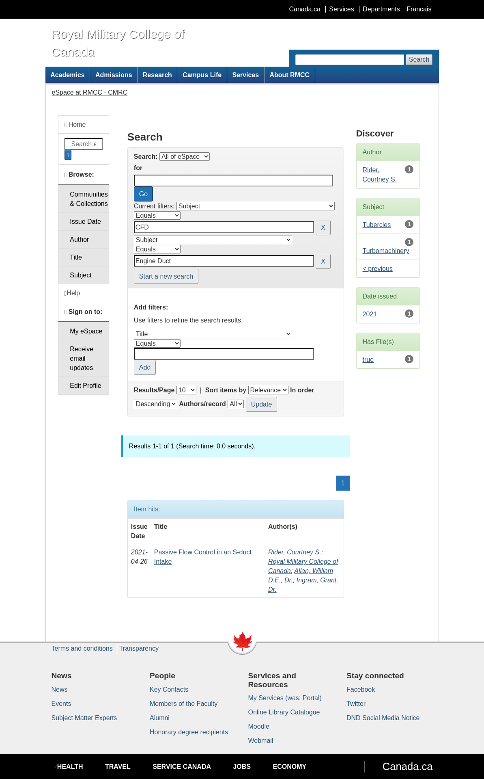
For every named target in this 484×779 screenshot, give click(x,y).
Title (76, 257)
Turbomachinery (386, 250)
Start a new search (166, 276)
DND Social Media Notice (383, 717)
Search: (146, 156)
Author (79, 239)
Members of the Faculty (183, 703)
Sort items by (225, 390)
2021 (370, 314)
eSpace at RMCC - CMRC (90, 92)
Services (341, 9)
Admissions (113, 74)
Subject (80, 275)
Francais (419, 9)
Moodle (258, 726)
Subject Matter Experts (84, 717)
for (138, 167)
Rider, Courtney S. (294, 552)
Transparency (139, 648)
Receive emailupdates (81, 358)
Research (157, 74)
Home (75, 124)
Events (61, 703)
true (368, 359)
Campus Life (202, 74)
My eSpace (86, 331)
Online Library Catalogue (284, 712)
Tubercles (377, 224)
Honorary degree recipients (189, 732)
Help (72, 293)
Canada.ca (304, 9)
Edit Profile (85, 385)
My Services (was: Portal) (285, 698)
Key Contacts (169, 689)
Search (419, 59)
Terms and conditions (82, 648)
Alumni (160, 717)
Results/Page (154, 390)
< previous (378, 268)
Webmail (260, 740)
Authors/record (202, 403)
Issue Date (85, 221)
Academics (67, 74)
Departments (381, 9)
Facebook (360, 689)
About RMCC (289, 74)
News (60, 689)
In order (302, 390)
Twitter (356, 703)
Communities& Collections (89, 199)
